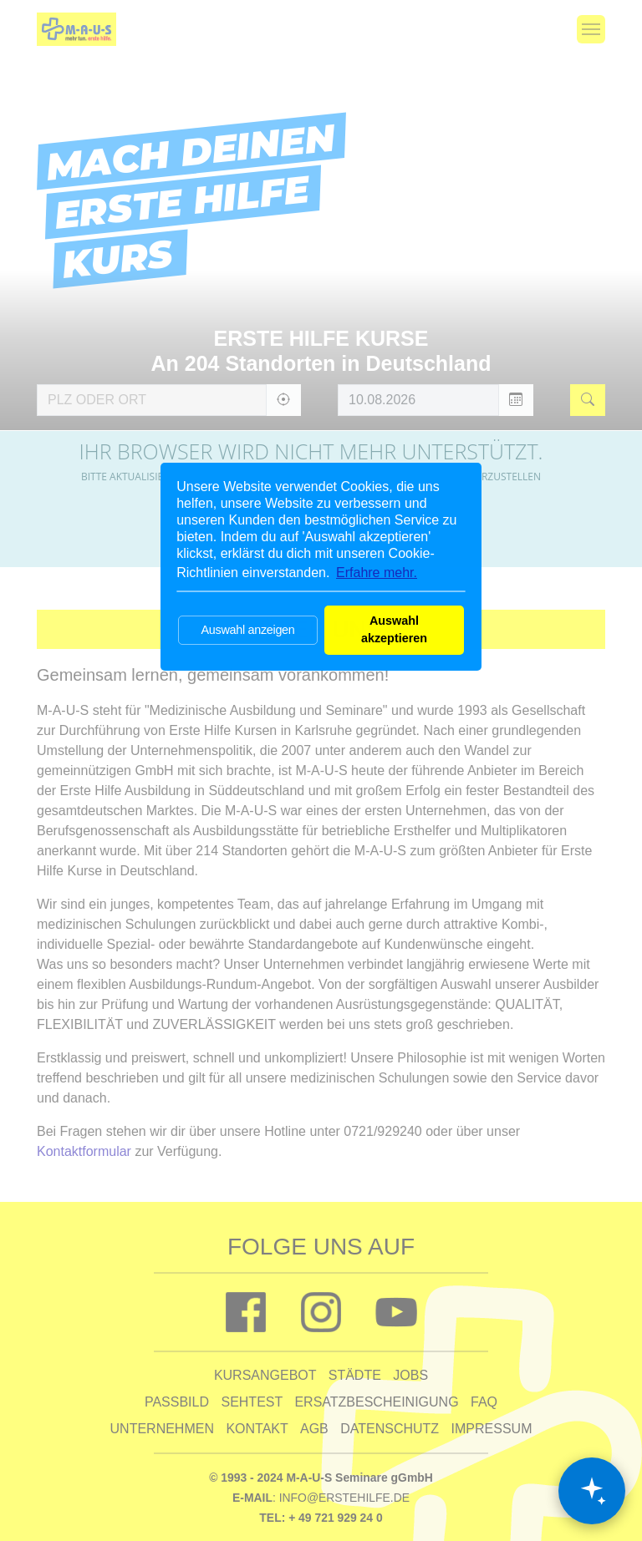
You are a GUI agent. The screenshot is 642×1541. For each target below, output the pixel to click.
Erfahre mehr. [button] (376, 572)
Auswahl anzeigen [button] (247, 629)
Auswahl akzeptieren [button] (394, 630)
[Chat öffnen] (591, 1490)
